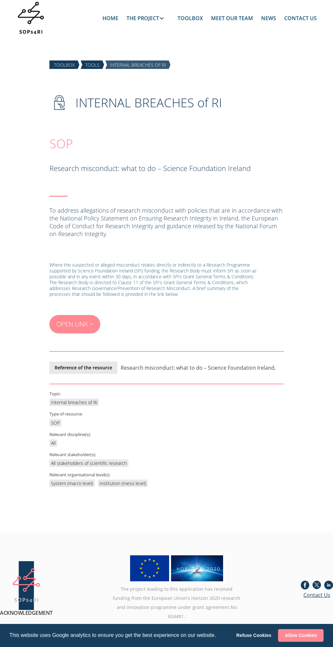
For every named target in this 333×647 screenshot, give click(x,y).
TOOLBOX (190, 18)
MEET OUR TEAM (232, 18)
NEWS (268, 18)
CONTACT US (300, 18)
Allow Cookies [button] (301, 635)
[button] (218, 636)
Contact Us (316, 595)
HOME (110, 18)
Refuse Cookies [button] (254, 635)
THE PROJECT (143, 18)
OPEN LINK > (74, 324)
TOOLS (92, 64)
